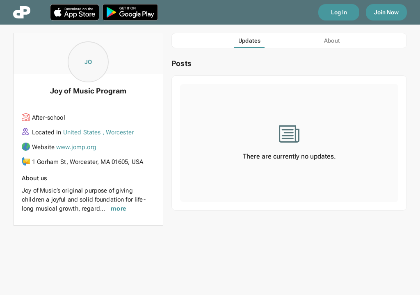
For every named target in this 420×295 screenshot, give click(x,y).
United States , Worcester (98, 132)
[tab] (249, 40)
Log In (339, 12)
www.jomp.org (76, 147)
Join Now (386, 12)
